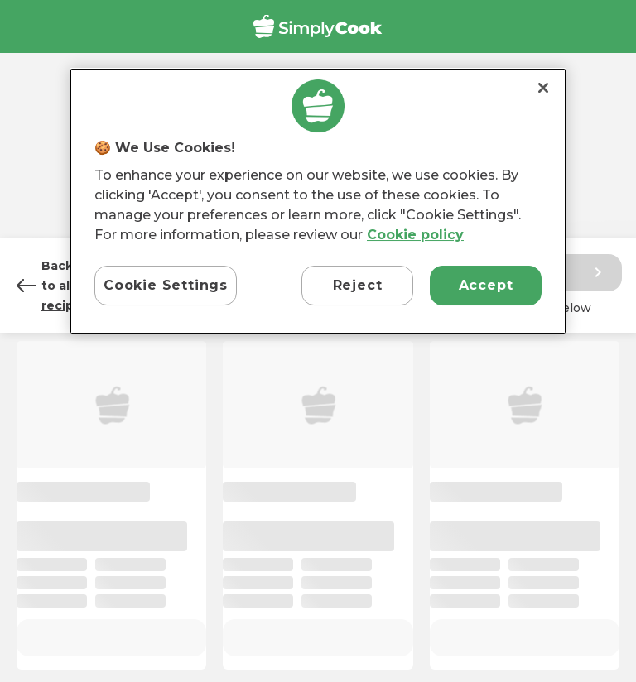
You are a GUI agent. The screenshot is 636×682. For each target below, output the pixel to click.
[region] (318, 201)
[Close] (543, 88)
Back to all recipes (53, 285)
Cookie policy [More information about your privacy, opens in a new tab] (415, 235)
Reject (358, 285)
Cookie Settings (166, 285)
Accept (486, 285)
